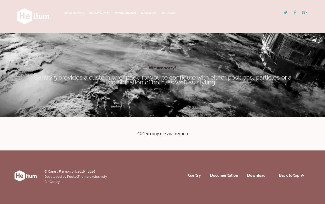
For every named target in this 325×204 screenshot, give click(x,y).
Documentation (224, 175)
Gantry (194, 175)
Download (256, 175)
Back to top (292, 175)
